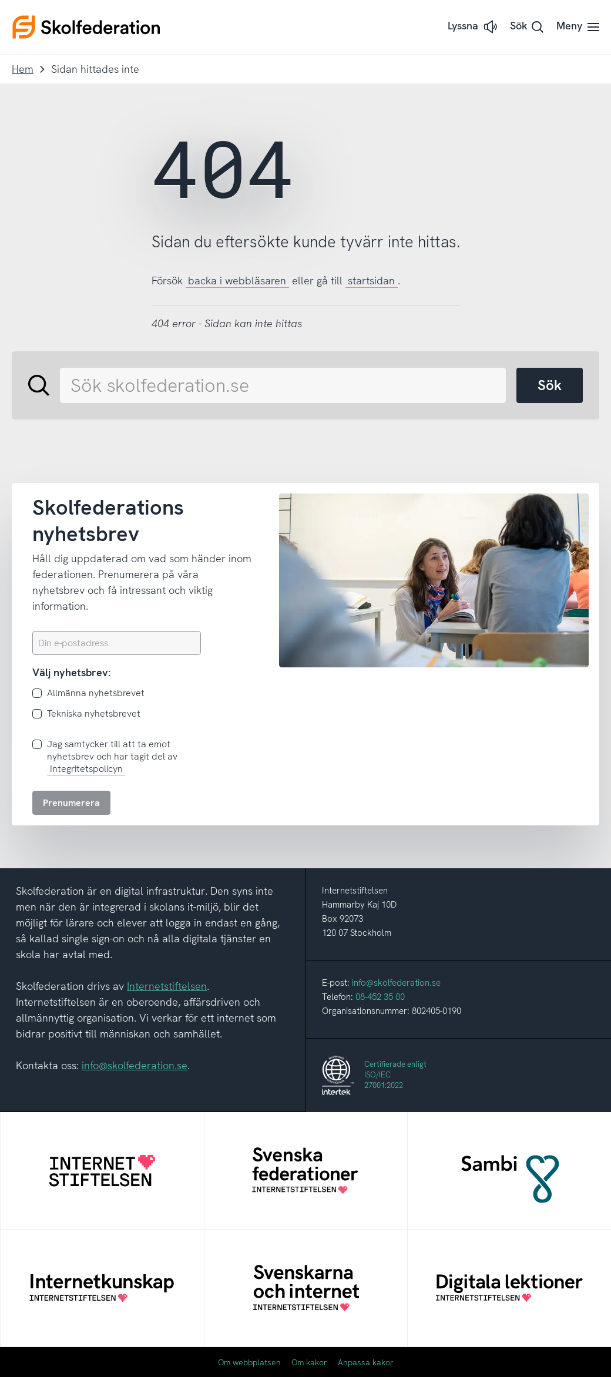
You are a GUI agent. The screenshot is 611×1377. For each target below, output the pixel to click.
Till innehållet (0, 0)
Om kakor (309, 1362)
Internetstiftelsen (167, 986)
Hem (22, 69)
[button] (473, 26)
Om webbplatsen (249, 1362)
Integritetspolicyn (86, 769)
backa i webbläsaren (237, 280)
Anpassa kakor (366, 1362)
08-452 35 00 (380, 997)
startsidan (371, 280)
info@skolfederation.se (134, 1065)
